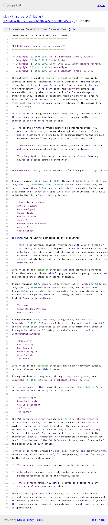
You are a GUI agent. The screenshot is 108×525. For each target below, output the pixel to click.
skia (6, 16)
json (102, 519)
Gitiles (20, 519)
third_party (20, 16)
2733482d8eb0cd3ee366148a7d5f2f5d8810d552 (37, 21)
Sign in (101, 5)
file (72, 29)
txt (94, 519)
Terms (39, 519)
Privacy (30, 519)
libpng (36, 16)
